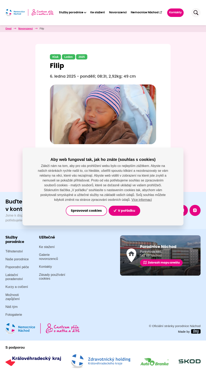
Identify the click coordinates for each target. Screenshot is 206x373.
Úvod (8, 28)
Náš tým (11, 307)
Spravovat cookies (85, 210)
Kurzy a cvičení (16, 287)
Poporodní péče (17, 267)
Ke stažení (98, 12)
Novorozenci (118, 12)
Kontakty (175, 12)
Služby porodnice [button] (71, 12)
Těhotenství (14, 251)
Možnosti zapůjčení (12, 297)
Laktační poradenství (14, 277)
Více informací (141, 199)
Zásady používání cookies (52, 277)
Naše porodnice (17, 259)
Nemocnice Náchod (146, 12)
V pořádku (125, 210)
